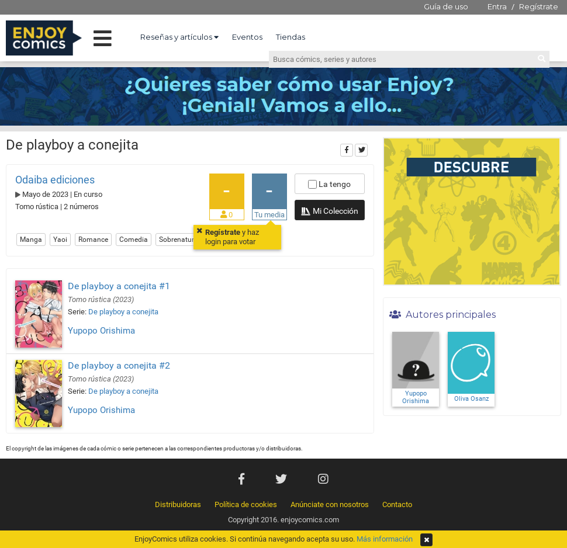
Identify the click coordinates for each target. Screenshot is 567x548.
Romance (93, 239)
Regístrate (538, 6)
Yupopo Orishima (101, 330)
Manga (31, 239)
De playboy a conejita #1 (119, 286)
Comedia (133, 239)
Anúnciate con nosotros (330, 504)
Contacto (397, 504)
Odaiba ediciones (55, 180)
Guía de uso (446, 6)
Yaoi (60, 239)
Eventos (247, 36)
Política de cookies (246, 504)
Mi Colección (329, 212)
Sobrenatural (179, 239)
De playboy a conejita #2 (119, 365)
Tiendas (290, 36)
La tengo (329, 184)
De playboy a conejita (123, 311)
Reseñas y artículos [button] (179, 36)
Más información (385, 539)
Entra (497, 6)
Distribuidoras (178, 504)
